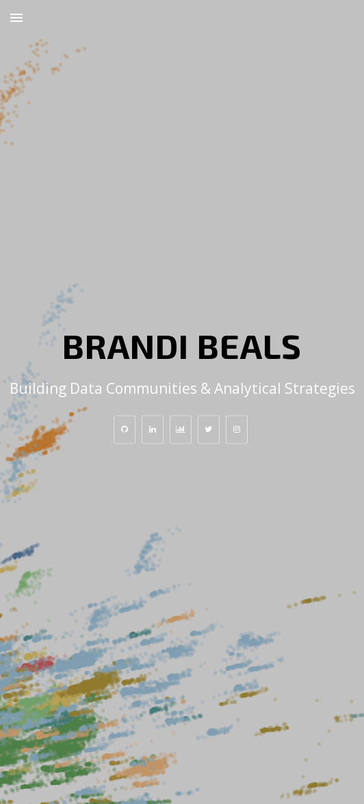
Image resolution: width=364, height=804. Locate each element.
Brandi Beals (182, 345)
